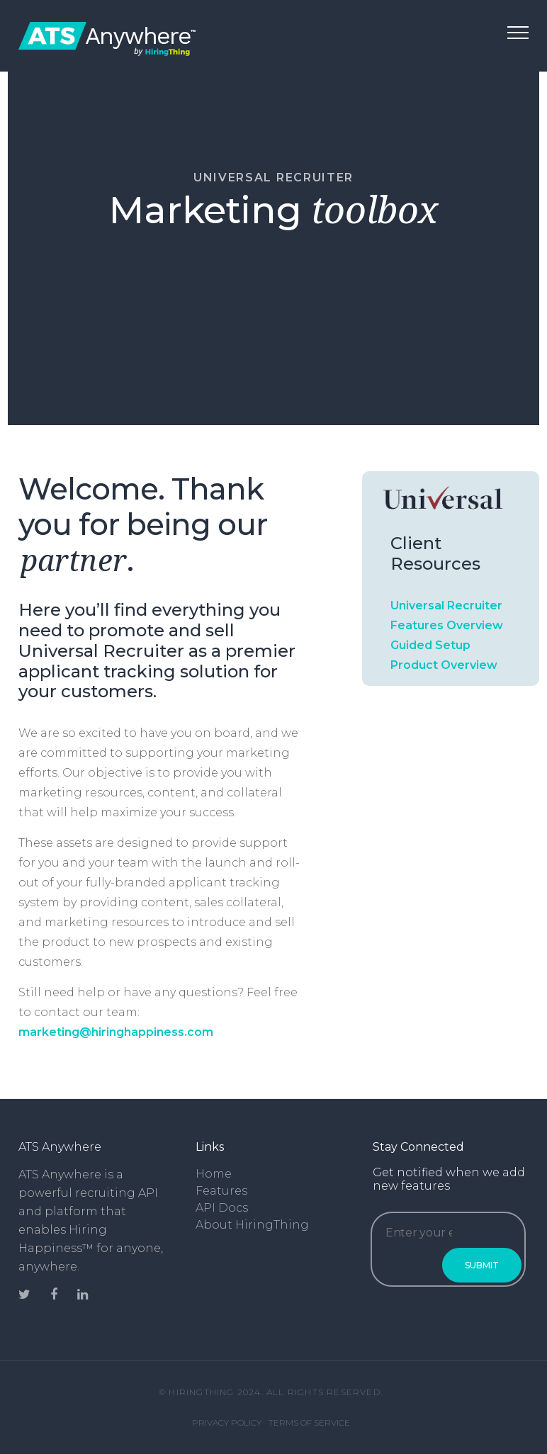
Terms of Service (309, 1422)
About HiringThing (252, 1225)
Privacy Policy (226, 1422)
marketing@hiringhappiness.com (115, 1032)
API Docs (222, 1208)
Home (214, 1173)
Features (221, 1190)
